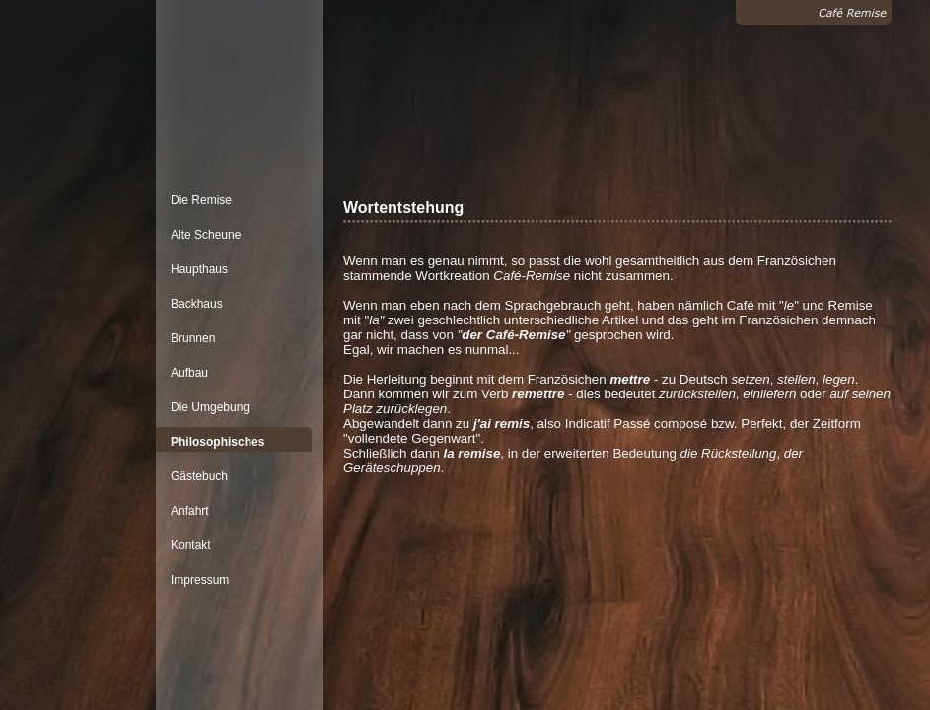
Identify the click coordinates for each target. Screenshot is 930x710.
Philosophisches (217, 442)
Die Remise (201, 200)
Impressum (200, 580)
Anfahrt (190, 511)
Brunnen (193, 338)
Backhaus (197, 304)
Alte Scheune (206, 235)
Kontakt (191, 545)
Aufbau (189, 373)
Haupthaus (199, 269)
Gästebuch (199, 476)
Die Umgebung (210, 407)
